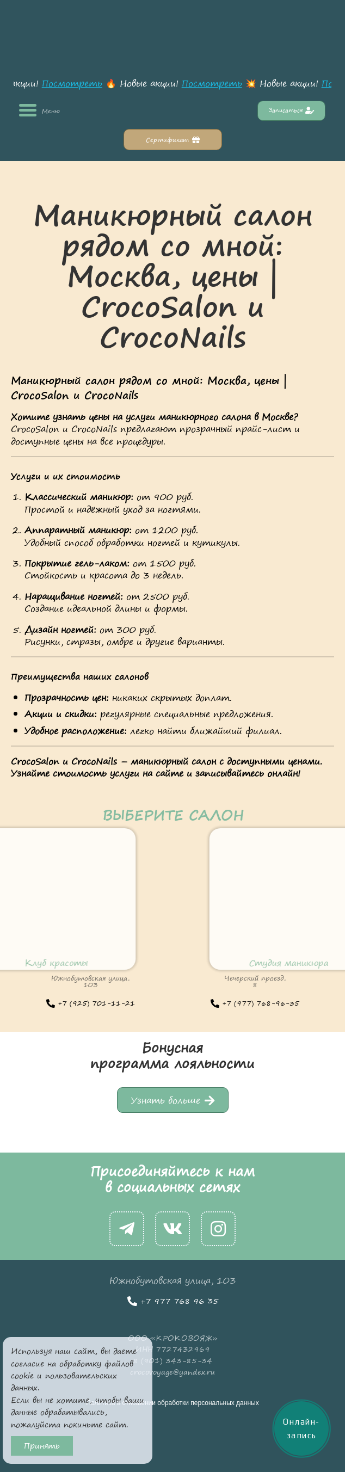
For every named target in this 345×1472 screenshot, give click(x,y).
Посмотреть (74, 83)
